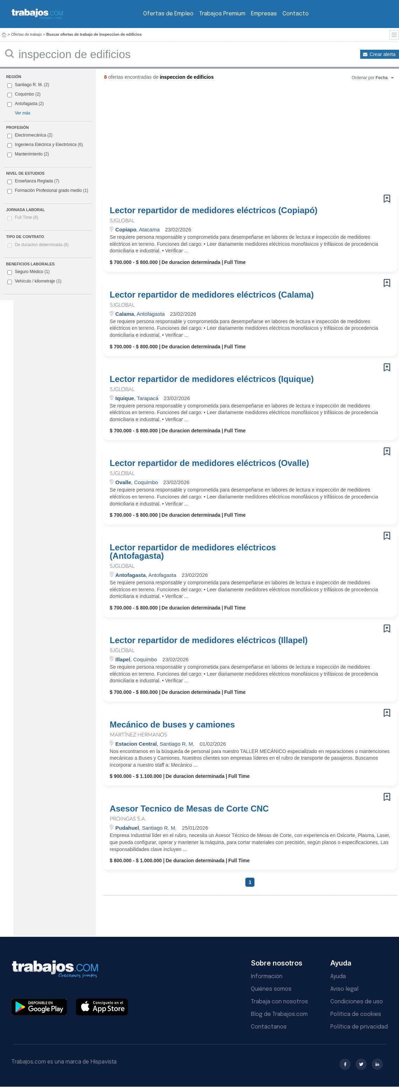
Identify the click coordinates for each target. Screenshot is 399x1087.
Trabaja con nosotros (279, 1002)
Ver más (22, 113)
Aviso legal (344, 989)
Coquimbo (24, 94)
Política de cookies (355, 1014)
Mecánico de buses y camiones (172, 724)
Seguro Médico (28, 272)
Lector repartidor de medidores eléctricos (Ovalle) (209, 463)
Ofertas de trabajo (26, 34)
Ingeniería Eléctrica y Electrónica (45, 144)
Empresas (264, 14)
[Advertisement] (234, 140)
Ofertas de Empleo (168, 14)
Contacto (295, 14)
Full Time (26, 217)
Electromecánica (30, 135)
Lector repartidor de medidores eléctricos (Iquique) (212, 379)
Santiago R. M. (29, 84)
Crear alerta (383, 54)
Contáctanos (269, 1027)
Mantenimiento (28, 154)
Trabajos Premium (222, 14)
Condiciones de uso (356, 1002)
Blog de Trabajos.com (279, 1014)
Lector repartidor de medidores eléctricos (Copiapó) (213, 210)
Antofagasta (26, 103)
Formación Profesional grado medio (47, 191)
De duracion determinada (42, 244)
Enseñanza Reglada (33, 181)
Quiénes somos (271, 989)
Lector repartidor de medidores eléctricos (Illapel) (209, 640)
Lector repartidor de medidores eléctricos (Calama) (212, 295)
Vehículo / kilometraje (34, 281)
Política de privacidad (359, 1027)
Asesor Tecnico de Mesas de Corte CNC (189, 808)
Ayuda (338, 977)
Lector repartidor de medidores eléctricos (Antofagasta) (193, 551)
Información (266, 977)
